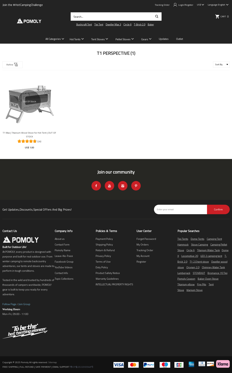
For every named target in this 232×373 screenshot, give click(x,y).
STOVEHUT (199, 273)
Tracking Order (162, 5)
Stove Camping (199, 244)
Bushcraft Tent (84, 24)
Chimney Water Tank (213, 267)
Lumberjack (183, 273)
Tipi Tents (182, 239)
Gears (144, 39)
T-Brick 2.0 (139, 24)
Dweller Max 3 (113, 24)
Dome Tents (197, 239)
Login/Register (183, 4)
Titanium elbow (186, 284)
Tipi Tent (98, 24)
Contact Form (62, 244)
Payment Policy (104, 239)
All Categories (53, 39)
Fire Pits (201, 284)
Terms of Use (103, 262)
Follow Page (9, 304)
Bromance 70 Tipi (217, 273)
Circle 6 (127, 24)
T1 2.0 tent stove (199, 262)
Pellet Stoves (123, 39)
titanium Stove (195, 290)
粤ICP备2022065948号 (81, 367)
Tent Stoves (98, 39)
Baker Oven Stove (208, 279)
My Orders (143, 244)
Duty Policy (102, 267)
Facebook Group (64, 262)
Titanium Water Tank (208, 250)
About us (60, 239)
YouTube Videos (64, 267)
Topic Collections (64, 279)
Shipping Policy (104, 244)
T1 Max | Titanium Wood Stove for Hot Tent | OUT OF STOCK (29, 134)
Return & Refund (105, 250)
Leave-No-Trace (64, 256)
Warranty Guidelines (107, 279)
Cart (222, 16)
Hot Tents (75, 39)
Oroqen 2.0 (192, 267)
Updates (164, 39)
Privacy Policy (103, 256)
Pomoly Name (62, 250)
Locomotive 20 (189, 256)
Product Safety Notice (108, 273)
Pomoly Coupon (186, 279)
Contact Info (61, 273)
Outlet (179, 39)
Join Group (24, 304)
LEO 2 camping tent (211, 256)
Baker (151, 24)
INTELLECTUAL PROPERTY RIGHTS (114, 284)
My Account (143, 256)
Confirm (218, 209)
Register (141, 262)
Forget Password (146, 239)
